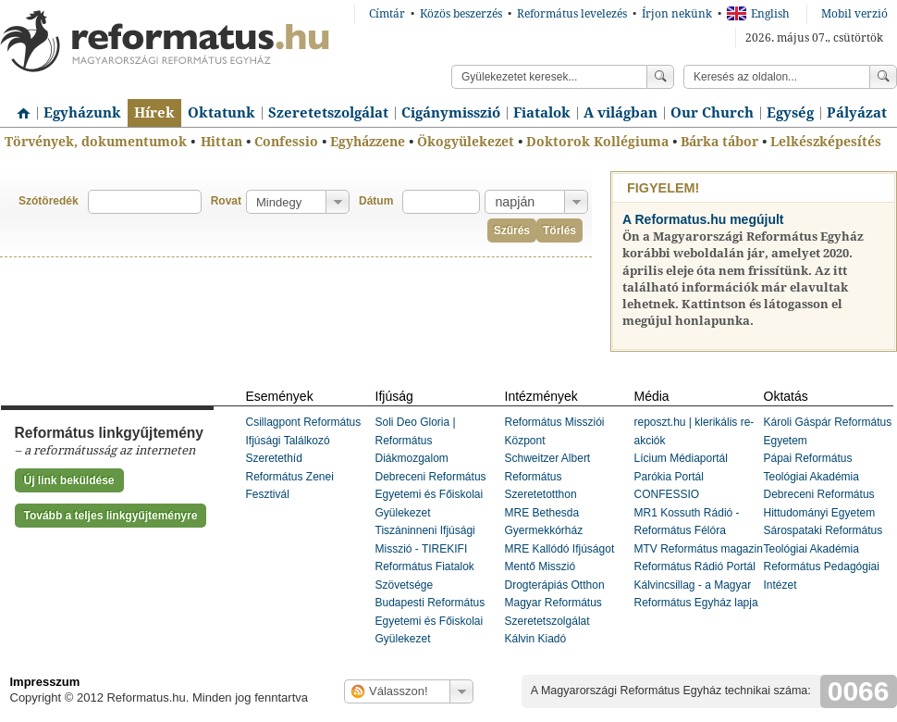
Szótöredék (48, 200)
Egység (790, 113)
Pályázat (857, 113)
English (758, 13)
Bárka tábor (719, 141)
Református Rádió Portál (695, 566)
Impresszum (45, 682)
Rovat (226, 200)
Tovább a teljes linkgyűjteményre (111, 515)
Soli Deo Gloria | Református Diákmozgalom (415, 440)
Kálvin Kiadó (536, 638)
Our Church (712, 113)
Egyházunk (82, 113)
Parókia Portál (669, 476)
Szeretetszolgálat (328, 113)
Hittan (221, 141)
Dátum (376, 200)
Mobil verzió (854, 13)
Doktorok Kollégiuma (597, 141)
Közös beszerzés (461, 13)
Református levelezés (572, 13)
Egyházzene (367, 141)
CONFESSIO (667, 494)
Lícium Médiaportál (681, 458)
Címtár (387, 13)
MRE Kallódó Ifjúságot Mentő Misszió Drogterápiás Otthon (560, 566)
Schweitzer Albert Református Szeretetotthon (548, 476)
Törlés (559, 230)
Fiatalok (542, 113)
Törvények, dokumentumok (96, 141)
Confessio (286, 141)
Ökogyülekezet (465, 141)
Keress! (883, 77)
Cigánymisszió (450, 113)
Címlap (18, 106)
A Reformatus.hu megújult (703, 219)
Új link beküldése (69, 480)
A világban (620, 113)
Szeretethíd (274, 458)
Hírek (154, 113)
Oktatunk (221, 113)
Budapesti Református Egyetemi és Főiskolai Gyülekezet (430, 620)
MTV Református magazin (698, 548)
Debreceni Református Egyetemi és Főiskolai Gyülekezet (430, 494)
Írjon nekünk (677, 13)
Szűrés (512, 230)
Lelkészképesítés (825, 141)
